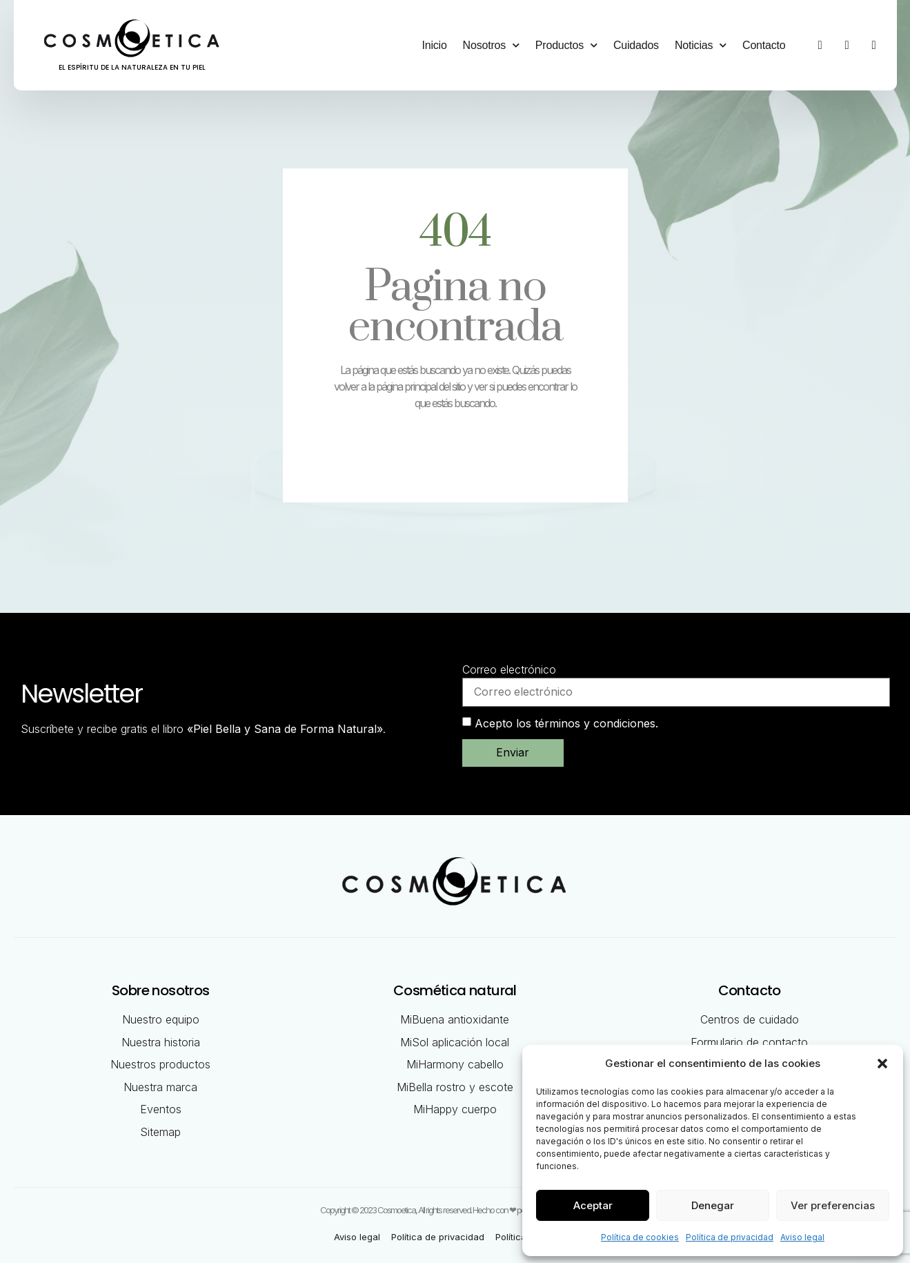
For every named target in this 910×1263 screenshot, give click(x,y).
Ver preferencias (833, 1205)
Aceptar (593, 1205)
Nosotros (491, 45)
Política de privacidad (729, 1237)
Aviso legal (802, 1237)
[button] (882, 1063)
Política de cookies (640, 1237)
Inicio (434, 45)
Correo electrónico (509, 669)
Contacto (763, 45)
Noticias (700, 45)
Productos (566, 45)
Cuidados (636, 45)
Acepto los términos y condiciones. (566, 723)
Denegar (712, 1205)
